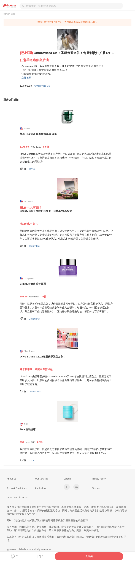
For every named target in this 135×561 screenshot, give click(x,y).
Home (6, 14)
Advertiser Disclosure (17, 497)
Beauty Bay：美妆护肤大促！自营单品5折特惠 (67, 217)
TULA (31, 460)
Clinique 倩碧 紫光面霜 (67, 290)
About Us (11, 478)
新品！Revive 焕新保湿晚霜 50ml (67, 140)
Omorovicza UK (42, 85)
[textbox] (71, 6)
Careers (67, 478)
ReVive (32, 168)
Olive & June (35, 391)
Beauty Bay (34, 245)
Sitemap (96, 488)
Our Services (41, 478)
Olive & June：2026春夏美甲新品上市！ (67, 363)
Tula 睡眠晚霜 (67, 436)
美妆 (13, 14)
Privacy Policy (99, 478)
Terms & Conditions (16, 488)
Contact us (40, 488)
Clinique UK (34, 318)
